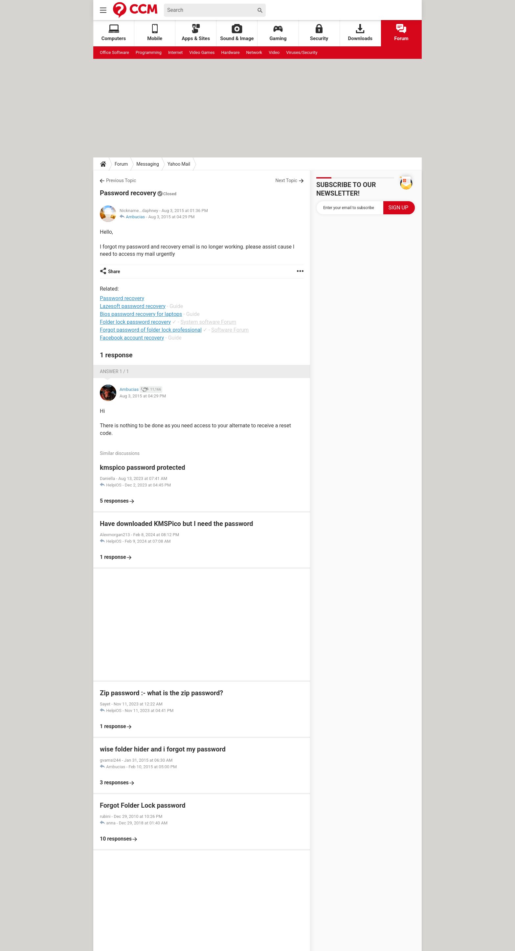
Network (254, 52)
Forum (401, 32)
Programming (149, 52)
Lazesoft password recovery (133, 306)
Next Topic (286, 180)
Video (274, 52)
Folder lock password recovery (135, 322)
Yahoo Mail (179, 164)
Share (114, 271)
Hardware (230, 52)
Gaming (277, 32)
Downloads (360, 32)
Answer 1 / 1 (114, 371)
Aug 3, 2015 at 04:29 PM (171, 216)
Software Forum (230, 330)
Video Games (201, 52)
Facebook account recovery (132, 338)
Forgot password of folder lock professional (151, 330)
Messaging (147, 164)
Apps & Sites (196, 32)
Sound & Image (237, 32)
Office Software (114, 52)
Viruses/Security (301, 52)
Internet (175, 52)
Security (319, 32)
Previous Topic (121, 180)
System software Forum (208, 322)
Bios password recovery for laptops (141, 314)
